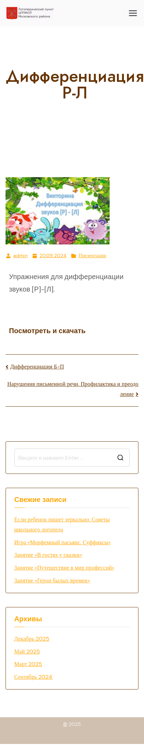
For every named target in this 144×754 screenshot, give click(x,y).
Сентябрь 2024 (33, 677)
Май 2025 (27, 651)
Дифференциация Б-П (37, 366)
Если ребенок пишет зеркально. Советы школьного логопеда (62, 524)
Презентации (92, 255)
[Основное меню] (132, 13)
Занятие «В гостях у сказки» (48, 554)
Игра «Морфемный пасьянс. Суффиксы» (62, 542)
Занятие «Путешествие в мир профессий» (64, 567)
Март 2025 (28, 664)
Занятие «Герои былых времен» (52, 580)
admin (20, 255)
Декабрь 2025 (31, 638)
